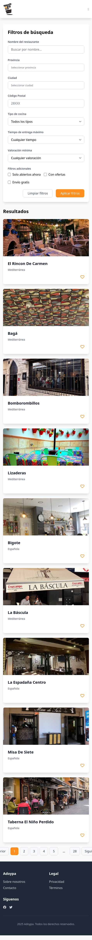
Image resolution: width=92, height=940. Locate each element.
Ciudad (12, 78)
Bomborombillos (24, 403)
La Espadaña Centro (27, 682)
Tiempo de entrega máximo (26, 132)
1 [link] (14, 851)
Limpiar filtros (38, 193)
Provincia (14, 60)
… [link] (64, 851)
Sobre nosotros (14, 882)
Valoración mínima (20, 150)
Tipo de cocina (17, 114)
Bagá (12, 333)
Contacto (9, 888)
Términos (56, 888)
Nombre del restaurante (23, 42)
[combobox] (46, 67)
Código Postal (17, 96)
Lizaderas (17, 473)
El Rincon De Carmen (27, 263)
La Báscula (18, 612)
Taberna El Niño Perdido (31, 821)
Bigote (14, 542)
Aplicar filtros (70, 193)
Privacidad (56, 882)
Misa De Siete (21, 752)
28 (75, 851)
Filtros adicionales (19, 168)
